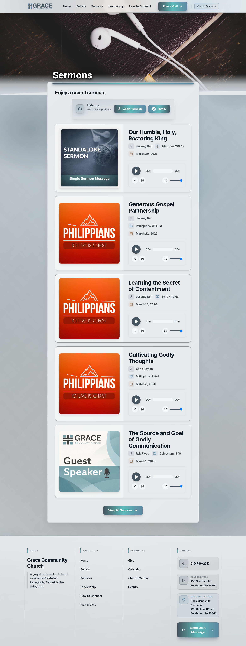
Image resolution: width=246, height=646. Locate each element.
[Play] (136, 171)
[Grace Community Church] (39, 6)
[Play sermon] (89, 158)
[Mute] (165, 180)
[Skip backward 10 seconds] (135, 180)
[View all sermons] (123, 510)
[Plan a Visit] (172, 6)
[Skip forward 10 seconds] (142, 180)
